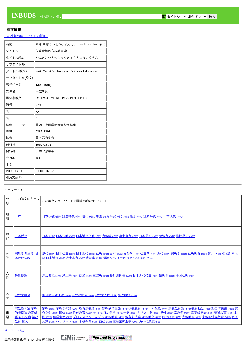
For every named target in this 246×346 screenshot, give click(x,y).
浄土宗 (125, 258)
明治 (109, 258)
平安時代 (119, 216)
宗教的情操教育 (216, 317)
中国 (102, 216)
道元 (214, 253)
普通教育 (223, 313)
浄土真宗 (128, 236)
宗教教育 (191, 317)
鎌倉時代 (71, 216)
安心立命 (24, 317)
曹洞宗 (167, 236)
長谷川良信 (121, 275)
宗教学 (110, 236)
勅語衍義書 (222, 308)
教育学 (29, 253)
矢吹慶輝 (21, 275)
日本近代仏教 (88, 236)
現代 (88, 216)
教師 (154, 317)
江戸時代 (153, 216)
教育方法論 (136, 317)
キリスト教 (148, 313)
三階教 (101, 275)
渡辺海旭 (51, 275)
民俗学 (131, 253)
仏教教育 (197, 253)
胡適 (85, 275)
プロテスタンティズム (92, 317)
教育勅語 (201, 308)
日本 (18, 216)
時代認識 (171, 317)
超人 (25, 321)
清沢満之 (143, 258)
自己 (105, 321)
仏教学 (148, 253)
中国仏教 (185, 275)
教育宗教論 (90, 308)
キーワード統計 (15, 330)
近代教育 (82, 313)
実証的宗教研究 (56, 295)
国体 (65, 313)
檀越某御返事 (125, 321)
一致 (129, 313)
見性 (166, 313)
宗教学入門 (106, 295)
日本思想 (148, 236)
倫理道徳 (62, 317)
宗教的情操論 (115, 308)
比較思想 (185, 236)
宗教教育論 (83, 295)
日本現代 (173, 216)
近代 (163, 253)
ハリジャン (67, 321)
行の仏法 (113, 313)
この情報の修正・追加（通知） (26, 36)
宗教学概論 (22, 295)
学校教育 (88, 321)
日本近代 (21, 236)
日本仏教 (51, 216)
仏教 (102, 253)
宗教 (48, 308)
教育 (117, 317)
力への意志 (150, 321)
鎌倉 (136, 216)
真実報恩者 (202, 313)
